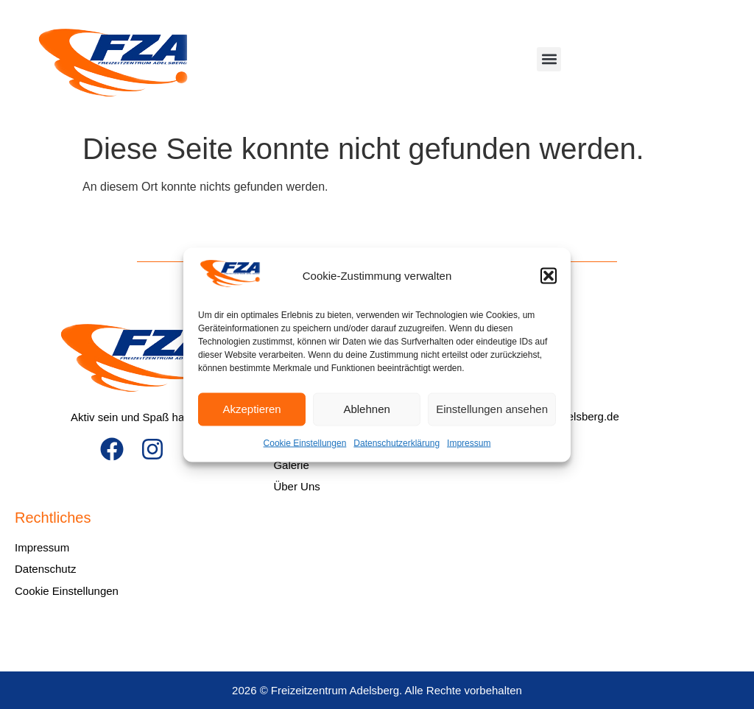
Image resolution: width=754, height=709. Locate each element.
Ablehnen (366, 409)
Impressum (468, 442)
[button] (548, 276)
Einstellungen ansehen (492, 409)
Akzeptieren (251, 409)
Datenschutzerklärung (396, 442)
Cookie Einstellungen (305, 442)
